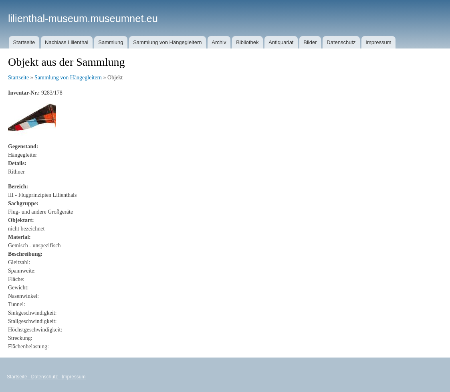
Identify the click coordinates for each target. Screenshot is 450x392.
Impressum (378, 42)
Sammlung (110, 42)
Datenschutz (341, 42)
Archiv (219, 42)
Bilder (310, 42)
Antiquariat (280, 42)
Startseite (24, 42)
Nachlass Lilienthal (66, 42)
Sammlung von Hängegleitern (167, 42)
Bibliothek (247, 42)
